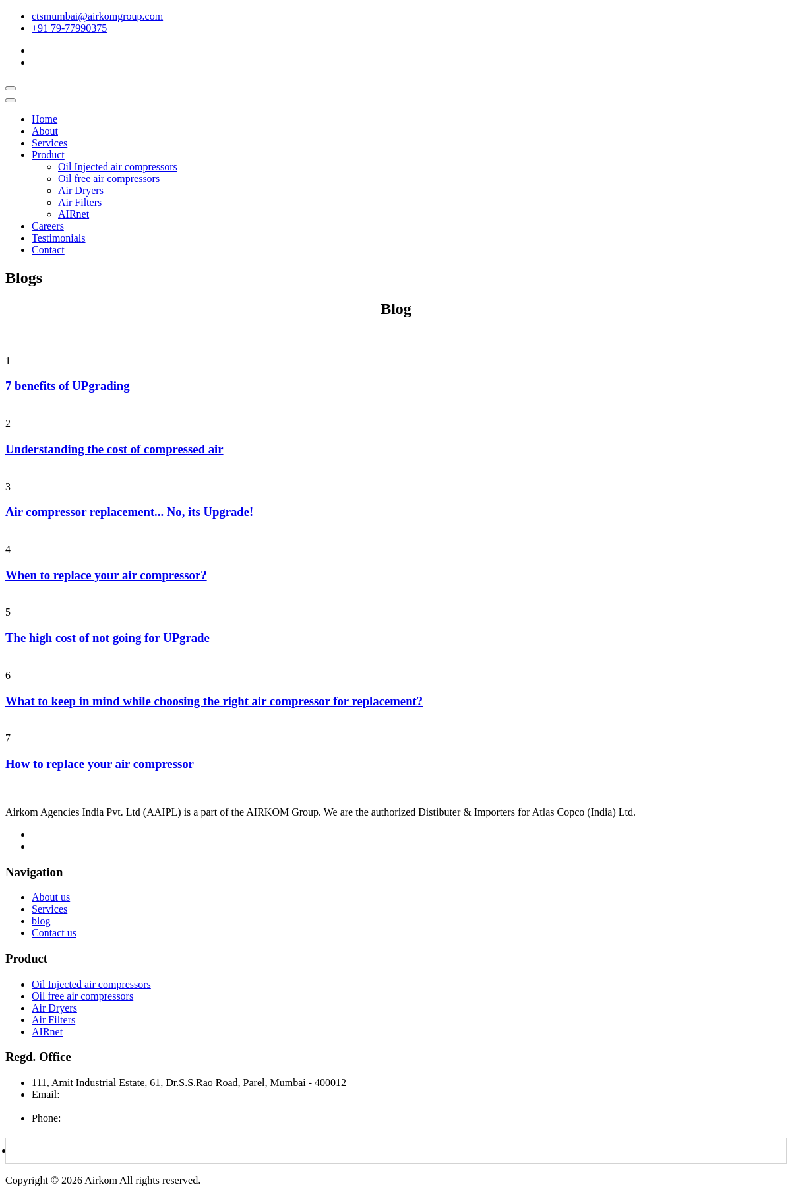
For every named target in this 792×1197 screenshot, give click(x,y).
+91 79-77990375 (69, 28)
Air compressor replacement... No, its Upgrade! (129, 512)
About (45, 131)
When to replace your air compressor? (106, 575)
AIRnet (73, 214)
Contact (48, 249)
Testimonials (59, 237)
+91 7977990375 (99, 1118)
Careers (48, 226)
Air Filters (80, 202)
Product (48, 154)
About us (51, 897)
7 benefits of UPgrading (67, 386)
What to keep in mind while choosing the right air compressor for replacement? (214, 701)
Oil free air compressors (109, 178)
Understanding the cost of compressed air (114, 449)
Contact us (54, 932)
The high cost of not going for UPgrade (107, 638)
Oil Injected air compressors (117, 166)
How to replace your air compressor (99, 764)
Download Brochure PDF (73, 1150)
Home (44, 119)
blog (41, 920)
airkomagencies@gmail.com (92, 1106)
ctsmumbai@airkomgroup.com (97, 16)
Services (49, 142)
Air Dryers (81, 190)
